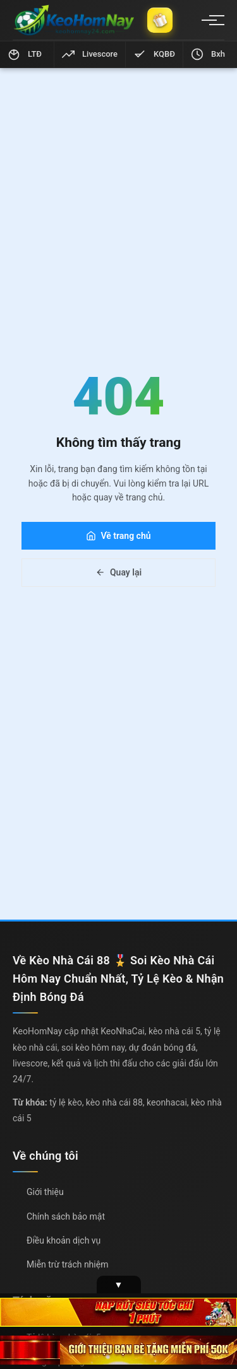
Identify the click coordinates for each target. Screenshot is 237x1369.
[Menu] (209, 20)
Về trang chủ (118, 536)
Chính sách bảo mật (66, 1216)
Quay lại (118, 572)
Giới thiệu (45, 1192)
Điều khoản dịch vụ (63, 1240)
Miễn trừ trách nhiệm (67, 1264)
